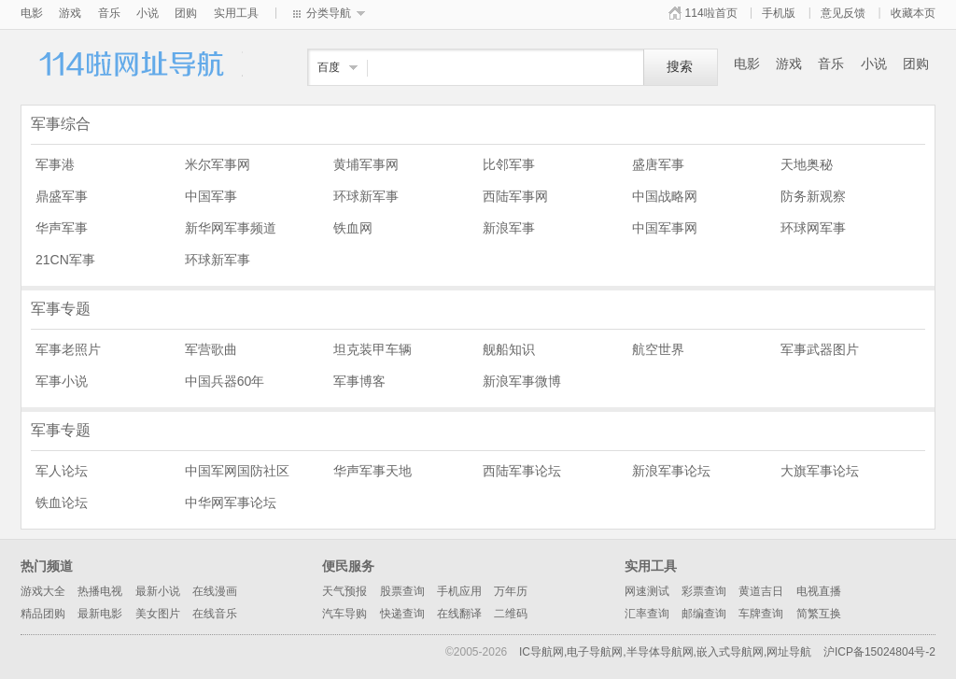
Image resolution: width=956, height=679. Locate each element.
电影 (32, 13)
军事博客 (359, 381)
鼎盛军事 (61, 196)
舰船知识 (509, 349)
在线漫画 (214, 591)
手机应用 (459, 591)
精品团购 (43, 613)
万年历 (510, 591)
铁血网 (353, 227)
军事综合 (61, 124)
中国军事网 (664, 227)
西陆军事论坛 (522, 470)
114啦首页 (711, 13)
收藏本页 (913, 13)
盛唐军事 (658, 164)
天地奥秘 (806, 164)
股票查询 (402, 591)
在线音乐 (214, 613)
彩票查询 (704, 591)
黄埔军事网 (366, 164)
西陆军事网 (515, 196)
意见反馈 (843, 13)
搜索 (680, 67)
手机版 (778, 13)
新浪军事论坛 (671, 470)
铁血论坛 (61, 502)
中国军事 (211, 196)
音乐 (109, 13)
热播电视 (99, 591)
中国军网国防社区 (237, 470)
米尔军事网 (217, 164)
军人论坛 (61, 470)
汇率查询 (647, 613)
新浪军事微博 (522, 381)
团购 (186, 13)
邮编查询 (704, 613)
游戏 (70, 13)
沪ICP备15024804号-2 (879, 651)
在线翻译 (459, 613)
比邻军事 (509, 164)
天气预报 (344, 591)
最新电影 (99, 613)
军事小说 (61, 381)
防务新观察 (813, 196)
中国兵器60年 (225, 381)
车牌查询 (760, 613)
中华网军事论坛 (230, 502)
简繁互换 (818, 613)
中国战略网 (664, 196)
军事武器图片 (819, 349)
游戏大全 (43, 591)
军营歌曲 (211, 349)
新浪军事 (509, 227)
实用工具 (236, 13)
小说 (147, 13)
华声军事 (61, 227)
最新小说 (157, 591)
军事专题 (61, 309)
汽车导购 (344, 613)
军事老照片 (68, 349)
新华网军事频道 (230, 227)
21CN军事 (65, 259)
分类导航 (328, 13)
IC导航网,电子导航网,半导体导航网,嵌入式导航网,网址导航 (665, 651)
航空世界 (658, 349)
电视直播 (818, 591)
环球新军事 (366, 196)
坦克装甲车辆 (372, 349)
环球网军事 (813, 227)
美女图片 (157, 613)
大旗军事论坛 (819, 470)
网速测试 (647, 591)
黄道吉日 (760, 591)
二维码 (510, 613)
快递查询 (402, 613)
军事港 (55, 164)
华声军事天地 (372, 470)
